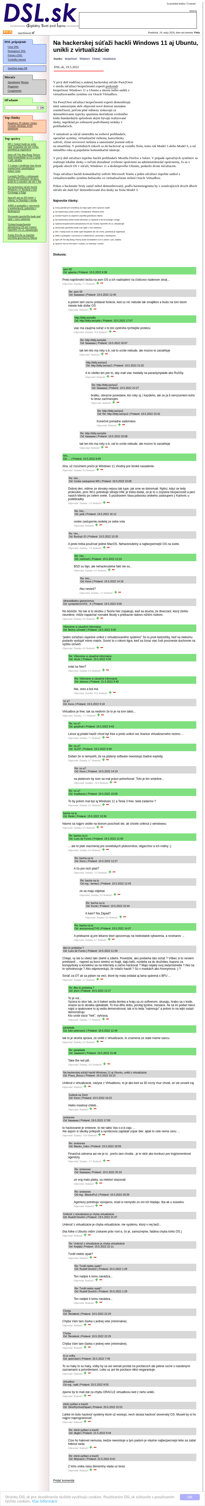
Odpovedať (67, 284)
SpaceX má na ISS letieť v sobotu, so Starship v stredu (22, 199)
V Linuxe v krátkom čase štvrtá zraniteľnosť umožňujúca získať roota (24, 168)
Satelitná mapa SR (17, 68)
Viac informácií (44, 1501)
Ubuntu (96, 58)
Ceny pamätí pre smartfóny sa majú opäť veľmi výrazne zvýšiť (82, 208)
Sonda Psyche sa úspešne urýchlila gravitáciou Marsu (22, 236)
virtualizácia (109, 58)
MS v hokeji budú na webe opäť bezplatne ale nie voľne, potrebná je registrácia (23, 147)
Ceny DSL (13, 46)
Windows (84, 58)
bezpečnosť (71, 58)
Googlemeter (15, 90)
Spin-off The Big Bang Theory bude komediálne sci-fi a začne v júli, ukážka (24, 157)
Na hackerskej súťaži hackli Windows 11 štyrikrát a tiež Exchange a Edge (22, 189)
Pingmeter (13, 86)
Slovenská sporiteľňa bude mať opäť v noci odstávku (24, 217)
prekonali (112, 86)
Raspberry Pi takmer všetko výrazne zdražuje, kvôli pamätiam (22, 126)
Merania (25, 82)
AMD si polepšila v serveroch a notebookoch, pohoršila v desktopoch (24, 208)
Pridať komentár (64, 1480)
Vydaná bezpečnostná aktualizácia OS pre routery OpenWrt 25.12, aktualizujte (23, 227)
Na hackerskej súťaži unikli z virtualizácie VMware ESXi (79, 212)
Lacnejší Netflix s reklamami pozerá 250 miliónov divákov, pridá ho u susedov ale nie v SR (24, 179)
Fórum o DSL (15, 55)
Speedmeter (14, 82)
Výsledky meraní (17, 59)
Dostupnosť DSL (17, 51)
